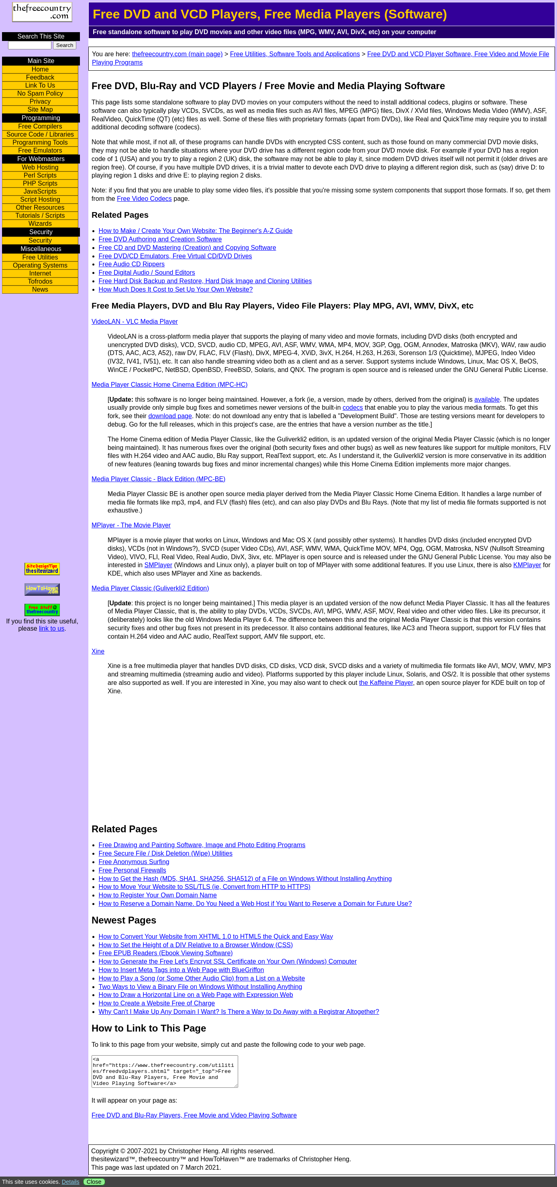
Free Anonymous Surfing (134, 861)
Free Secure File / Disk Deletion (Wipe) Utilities (166, 853)
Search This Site (40, 36)
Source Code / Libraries (40, 134)
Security (40, 240)
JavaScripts (40, 191)
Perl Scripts (40, 175)
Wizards (40, 223)
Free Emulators (40, 150)
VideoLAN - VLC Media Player (135, 321)
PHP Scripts (40, 183)
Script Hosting (40, 199)
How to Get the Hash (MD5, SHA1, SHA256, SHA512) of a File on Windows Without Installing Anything (245, 878)
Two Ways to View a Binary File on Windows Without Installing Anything (200, 986)
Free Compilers (40, 126)
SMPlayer (158, 565)
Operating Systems (40, 265)
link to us (51, 628)
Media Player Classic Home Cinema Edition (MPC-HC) (170, 384)
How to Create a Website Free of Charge (157, 1003)
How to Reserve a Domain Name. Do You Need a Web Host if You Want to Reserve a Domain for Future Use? (255, 903)
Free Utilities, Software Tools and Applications (295, 54)
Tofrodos (40, 281)
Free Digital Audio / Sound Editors (147, 272)
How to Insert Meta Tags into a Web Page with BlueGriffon (181, 969)
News (40, 289)
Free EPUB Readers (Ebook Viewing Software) (166, 953)
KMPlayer (527, 565)
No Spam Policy (40, 93)
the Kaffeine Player (386, 682)
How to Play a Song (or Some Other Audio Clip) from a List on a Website (202, 978)
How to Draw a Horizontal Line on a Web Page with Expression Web (196, 994)
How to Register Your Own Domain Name (158, 895)
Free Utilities (40, 257)
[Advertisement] (162, 758)
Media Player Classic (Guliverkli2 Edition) (150, 588)
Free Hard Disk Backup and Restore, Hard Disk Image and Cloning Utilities (205, 281)
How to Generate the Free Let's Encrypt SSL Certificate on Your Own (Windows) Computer (228, 961)
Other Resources (40, 207)
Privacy (40, 101)
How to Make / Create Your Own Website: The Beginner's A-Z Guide (196, 230)
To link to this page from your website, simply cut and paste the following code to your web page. (228, 1044)
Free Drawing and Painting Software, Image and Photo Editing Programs (202, 845)
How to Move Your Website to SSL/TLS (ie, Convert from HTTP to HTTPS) (205, 886)
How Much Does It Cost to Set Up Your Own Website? (176, 289)
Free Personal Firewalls (132, 870)
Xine (98, 651)
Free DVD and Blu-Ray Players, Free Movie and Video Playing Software (194, 1121)
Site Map (40, 109)
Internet (40, 273)
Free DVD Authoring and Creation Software (160, 239)
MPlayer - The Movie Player (131, 525)
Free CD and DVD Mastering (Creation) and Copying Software (187, 247)
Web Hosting (40, 167)
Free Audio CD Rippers (132, 264)
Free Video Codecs (144, 198)
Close (94, 1182)
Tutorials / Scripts (40, 215)
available (487, 399)
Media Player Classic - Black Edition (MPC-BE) (158, 479)
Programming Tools (40, 142)
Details (71, 1182)
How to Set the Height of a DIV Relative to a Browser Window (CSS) (196, 945)
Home (40, 69)
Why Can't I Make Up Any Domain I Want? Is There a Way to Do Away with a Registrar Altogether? (239, 1011)
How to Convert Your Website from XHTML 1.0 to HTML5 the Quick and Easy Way (216, 936)
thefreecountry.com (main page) (177, 54)
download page (170, 416)
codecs (353, 407)
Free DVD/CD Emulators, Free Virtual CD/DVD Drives (175, 256)
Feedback (40, 77)
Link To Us (40, 85)
